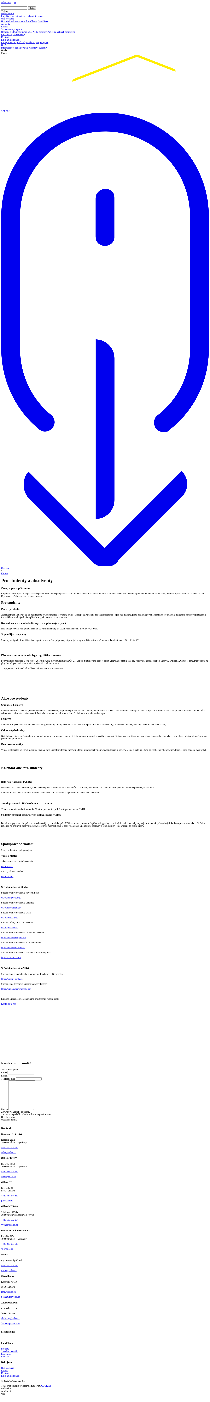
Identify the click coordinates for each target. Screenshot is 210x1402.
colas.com (6, 2)
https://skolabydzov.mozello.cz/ (16, 989)
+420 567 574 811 (9, 1201)
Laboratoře (32, 16)
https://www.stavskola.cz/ (13, 947)
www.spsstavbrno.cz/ (11, 897)
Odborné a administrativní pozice (17, 32)
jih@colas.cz (7, 1206)
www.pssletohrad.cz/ (11, 907)
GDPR (4, 45)
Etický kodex (7, 42)
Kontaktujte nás (8, 1004)
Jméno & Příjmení (9, 1069)
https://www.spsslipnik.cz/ (13, 937)
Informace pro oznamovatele (14, 47)
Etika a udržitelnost (10, 40)
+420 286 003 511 (9, 1153)
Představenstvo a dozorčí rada (23, 21)
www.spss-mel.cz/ (9, 927)
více (3, 1399)
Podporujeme (42, 42)
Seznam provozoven (10, 1302)
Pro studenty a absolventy (13, 34)
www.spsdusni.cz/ (9, 917)
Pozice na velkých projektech (61, 32)
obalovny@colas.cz (10, 1324)
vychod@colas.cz (9, 1230)
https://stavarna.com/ (11, 957)
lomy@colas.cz (8, 1297)
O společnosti (7, 18)
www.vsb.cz (7, 866)
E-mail (4, 1075)
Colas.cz (5, 568)
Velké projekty (40, 32)
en (15, 2)
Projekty (5, 16)
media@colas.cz (9, 1276)
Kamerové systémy (38, 47)
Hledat (32, 8)
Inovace (41, 16)
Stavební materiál (18, 16)
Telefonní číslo (8, 1079)
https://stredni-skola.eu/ (12, 979)
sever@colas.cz (8, 1182)
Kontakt (5, 37)
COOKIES (46, 1391)
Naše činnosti (7, 13)
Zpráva (4, 1115)
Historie (5, 21)
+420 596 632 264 (9, 1225)
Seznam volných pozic (11, 29)
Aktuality (5, 24)
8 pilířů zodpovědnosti (24, 42)
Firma (4, 1072)
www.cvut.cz (7, 876)
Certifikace (43, 21)
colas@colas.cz (8, 1158)
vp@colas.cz (7, 1254)
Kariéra (4, 26)
